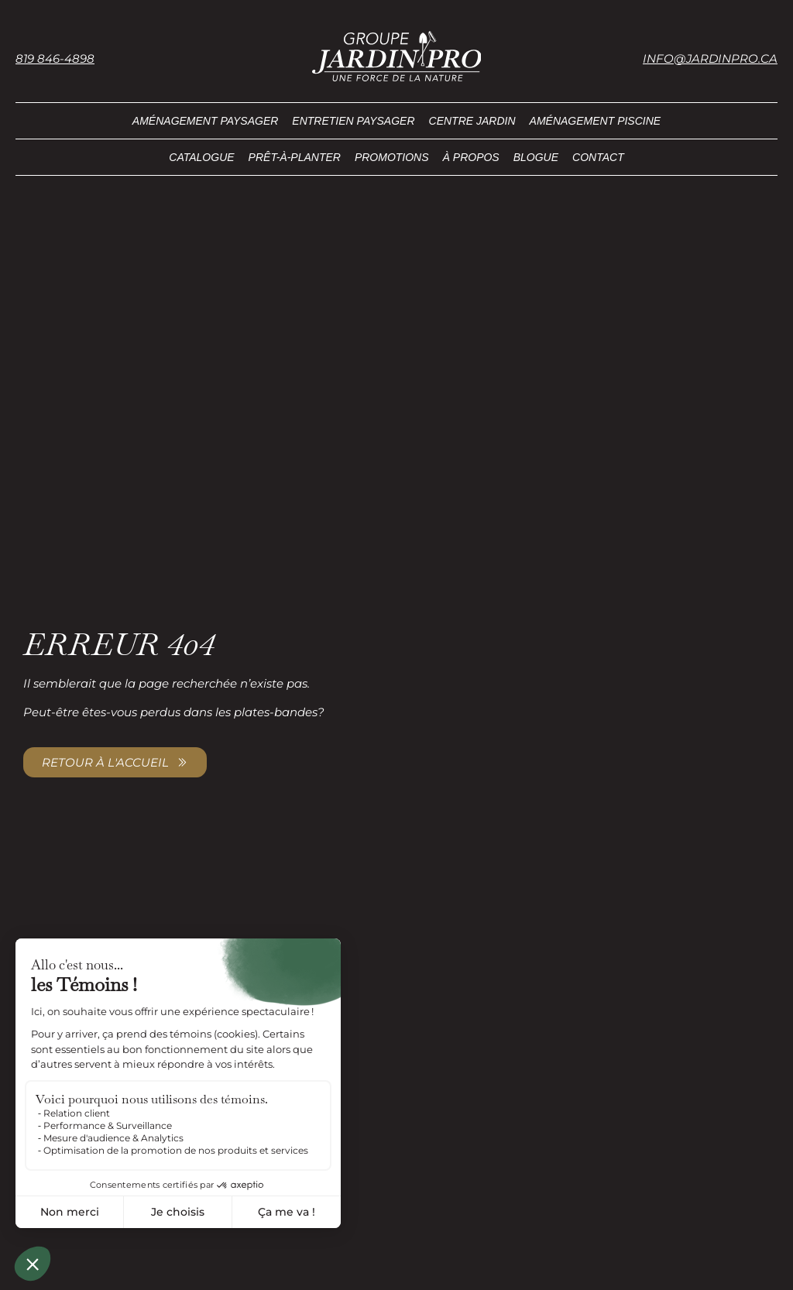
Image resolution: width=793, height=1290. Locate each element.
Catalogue (201, 157)
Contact (598, 157)
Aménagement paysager (205, 121)
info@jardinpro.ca (710, 58)
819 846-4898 (54, 58)
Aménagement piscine (595, 121)
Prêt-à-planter (295, 157)
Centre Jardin (472, 121)
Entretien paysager (353, 121)
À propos (471, 157)
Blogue (535, 157)
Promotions (392, 157)
